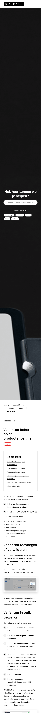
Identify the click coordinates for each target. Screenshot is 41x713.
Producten (11, 408)
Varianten (11, 411)
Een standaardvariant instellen (19, 482)
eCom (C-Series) (14, 4)
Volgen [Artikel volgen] (8, 444)
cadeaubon (20, 215)
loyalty (7, 218)
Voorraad (23, 408)
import (28, 215)
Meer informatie (13, 486)
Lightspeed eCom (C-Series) (14, 405)
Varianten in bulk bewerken (18, 468)
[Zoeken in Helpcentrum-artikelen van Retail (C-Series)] (20, 202)
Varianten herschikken (16, 472)
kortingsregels (9, 215)
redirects (15, 218)
